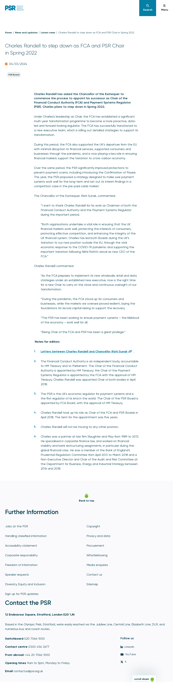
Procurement (95, 545)
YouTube (128, 654)
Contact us (94, 574)
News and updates (26, 32)
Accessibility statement (21, 545)
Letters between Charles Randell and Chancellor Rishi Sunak (84, 351)
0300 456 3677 (38, 646)
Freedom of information (21, 565)
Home (8, 32)
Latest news (48, 32)
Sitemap (92, 584)
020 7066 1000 (34, 638)
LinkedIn (127, 646)
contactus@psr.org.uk (28, 671)
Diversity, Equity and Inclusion (25, 584)
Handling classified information (26, 536)
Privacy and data (98, 536)
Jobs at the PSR (16, 526)
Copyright (93, 526)
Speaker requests (17, 574)
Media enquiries (97, 565)
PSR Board (13, 75)
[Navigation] (147, 8)
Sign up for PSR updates (22, 594)
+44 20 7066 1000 (37, 655)
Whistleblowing (96, 555)
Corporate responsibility (21, 555)
